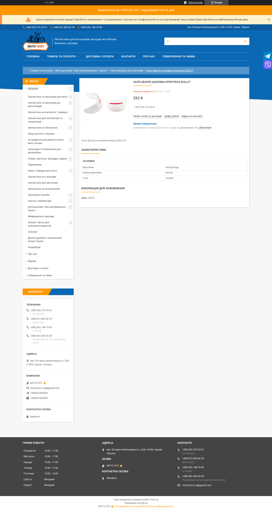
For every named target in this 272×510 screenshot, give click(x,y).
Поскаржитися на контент (129, 506)
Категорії (33, 88)
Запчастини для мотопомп (43, 182)
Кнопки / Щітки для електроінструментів (39, 224)
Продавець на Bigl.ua (136, 503)
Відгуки (32, 261)
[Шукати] (245, 41)
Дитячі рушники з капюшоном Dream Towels (45, 239)
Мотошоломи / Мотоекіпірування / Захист (82, 70)
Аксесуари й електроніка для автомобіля (44, 151)
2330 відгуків (195, 2)
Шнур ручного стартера (41, 133)
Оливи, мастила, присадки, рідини (47, 158)
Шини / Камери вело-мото (42, 170)
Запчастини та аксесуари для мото (48, 96)
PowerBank (34, 247)
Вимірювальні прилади (41, 216)
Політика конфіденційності (159, 506)
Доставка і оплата (100, 56)
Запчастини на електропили (44, 188)
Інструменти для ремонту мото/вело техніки (46, 141)
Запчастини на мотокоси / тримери (48, 112)
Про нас (149, 56)
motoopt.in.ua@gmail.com (44, 388)
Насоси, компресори (39, 200)
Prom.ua (154, 499)
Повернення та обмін (179, 56)
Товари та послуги (61, 56)
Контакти (128, 56)
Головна (32, 56)
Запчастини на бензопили (42, 127)
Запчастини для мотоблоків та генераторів (45, 120)
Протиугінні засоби (38, 194)
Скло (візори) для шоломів (126, 70)
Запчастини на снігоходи (42, 176)
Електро (32, 231)
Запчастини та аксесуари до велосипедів (44, 104)
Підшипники (35, 164)
